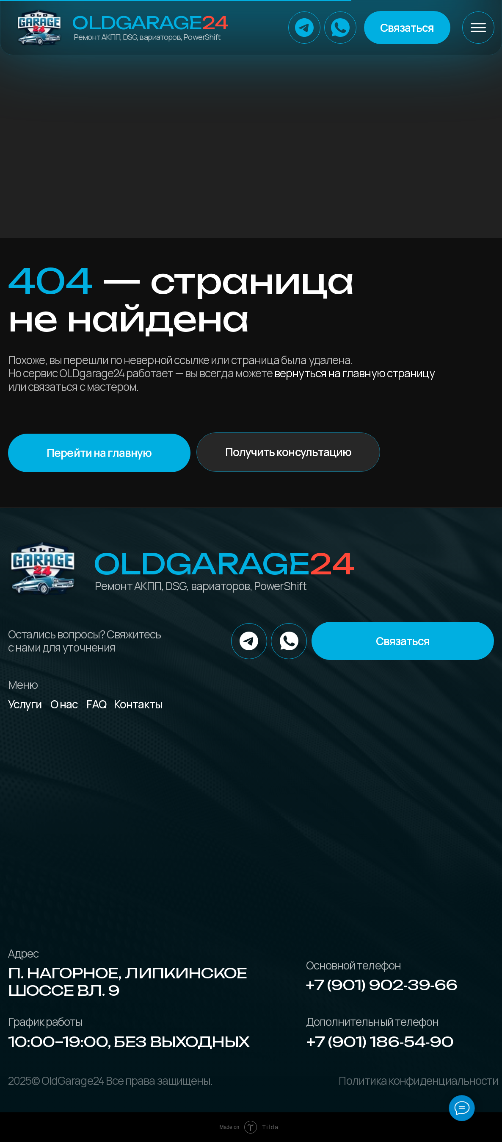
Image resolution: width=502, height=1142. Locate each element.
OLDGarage (150, 22)
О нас (64, 704)
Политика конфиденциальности (418, 1080)
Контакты (138, 704)
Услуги (24, 704)
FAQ (96, 704)
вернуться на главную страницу (354, 373)
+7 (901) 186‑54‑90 (380, 1041)
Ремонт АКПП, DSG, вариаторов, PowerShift (147, 36)
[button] (407, 27)
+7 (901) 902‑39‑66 (382, 985)
